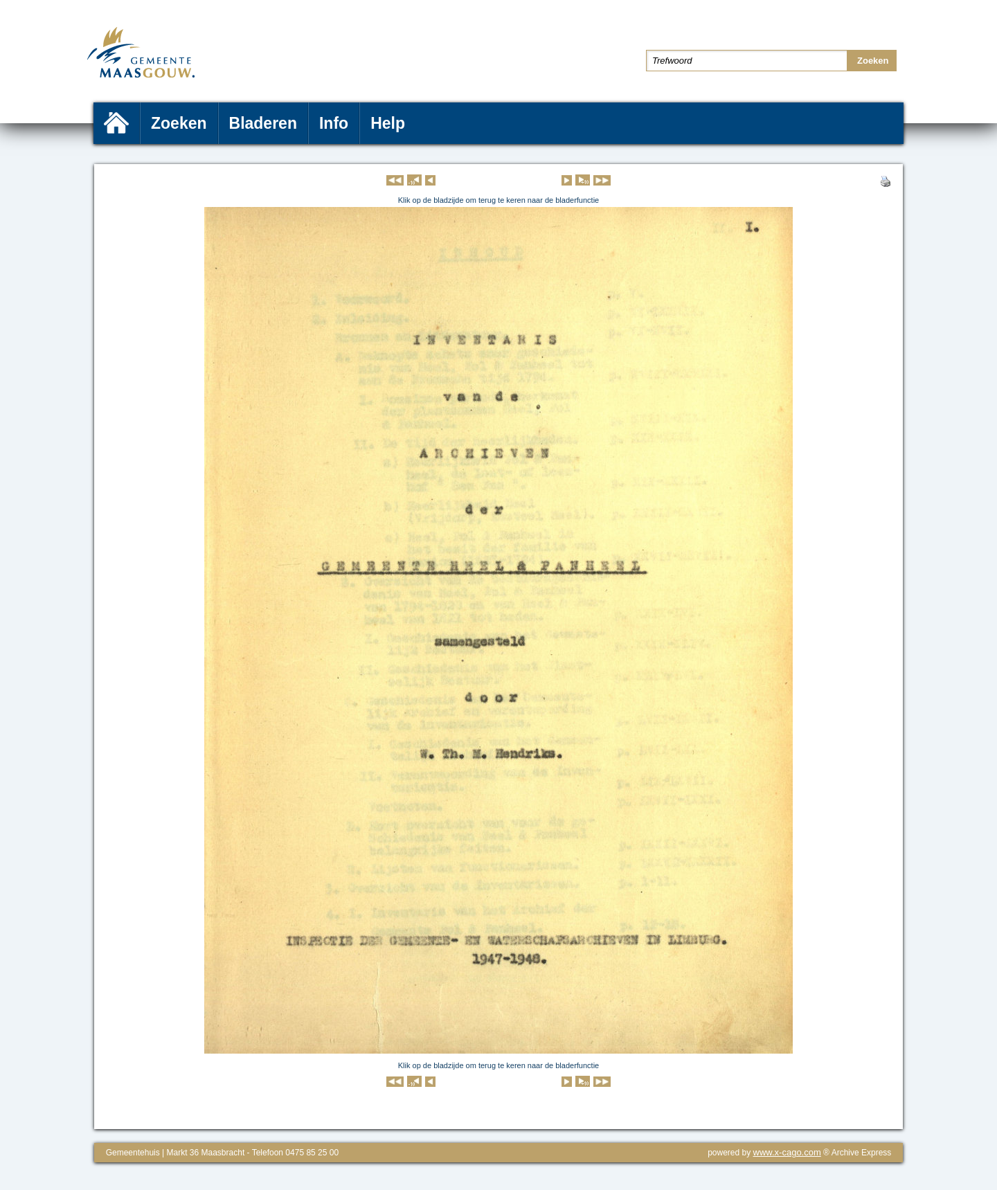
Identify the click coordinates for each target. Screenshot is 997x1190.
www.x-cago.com (787, 1152)
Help (387, 123)
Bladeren (263, 123)
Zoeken (179, 123)
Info (333, 123)
